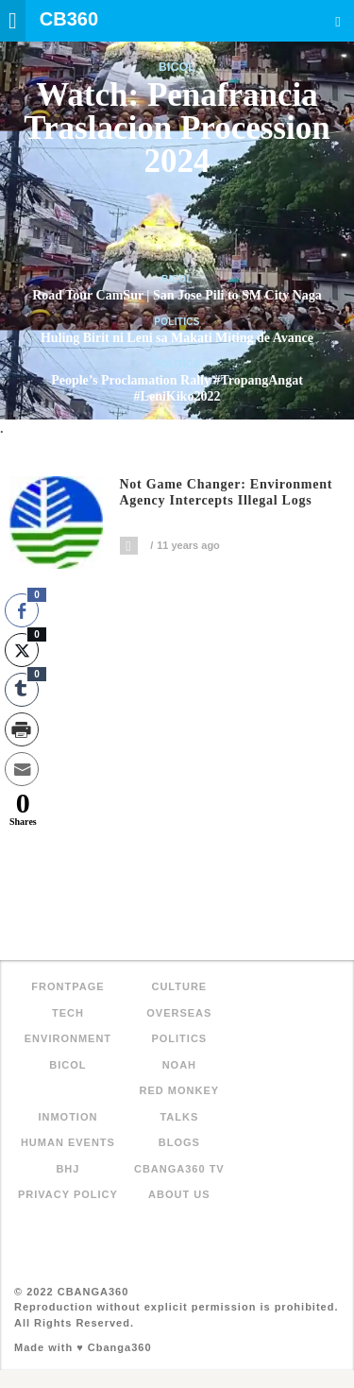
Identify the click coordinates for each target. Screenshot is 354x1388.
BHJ (67, 1168)
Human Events (68, 1142)
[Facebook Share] (22, 610)
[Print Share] (22, 729)
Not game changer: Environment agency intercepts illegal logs (226, 492)
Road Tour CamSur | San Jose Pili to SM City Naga (177, 295)
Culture (179, 986)
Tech (68, 1013)
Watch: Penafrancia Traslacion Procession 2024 (176, 128)
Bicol (177, 67)
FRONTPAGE (67, 986)
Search (338, 21)
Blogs (179, 1142)
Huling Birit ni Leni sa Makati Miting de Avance (177, 338)
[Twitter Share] (22, 650)
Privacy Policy (68, 1194)
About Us (179, 1194)
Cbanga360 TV (179, 1168)
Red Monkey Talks (180, 1103)
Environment (68, 1038)
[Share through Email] (22, 769)
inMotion (67, 1116)
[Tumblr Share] (22, 690)
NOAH (179, 1065)
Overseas (178, 1013)
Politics (177, 322)
